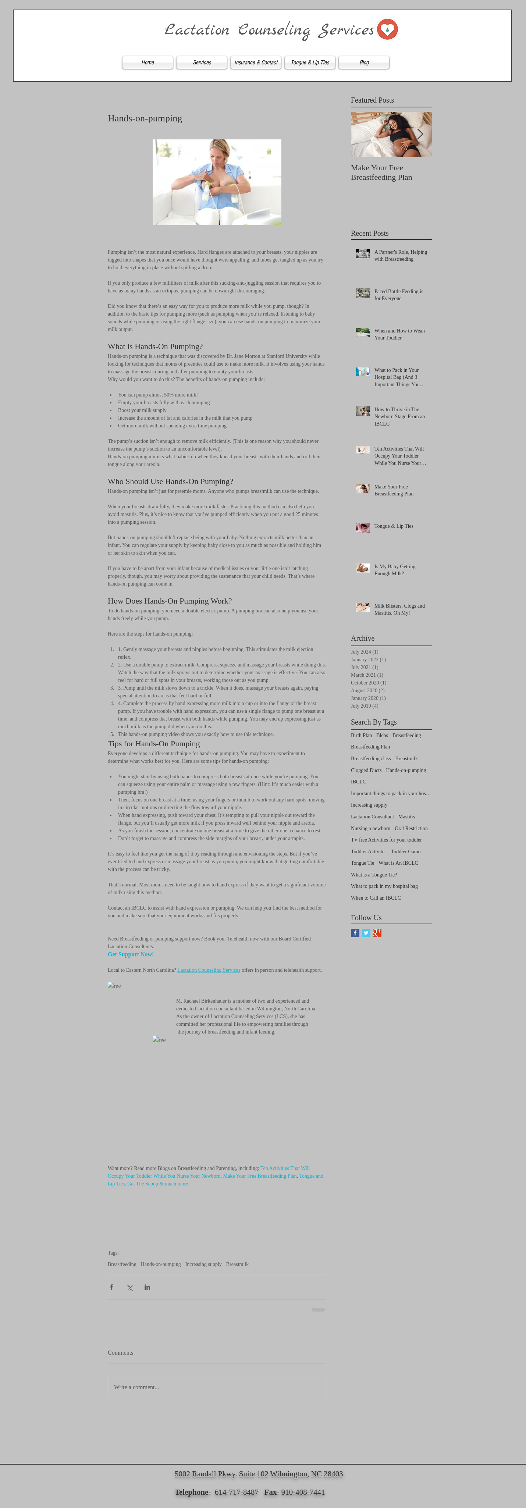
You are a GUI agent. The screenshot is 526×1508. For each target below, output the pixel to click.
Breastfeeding (122, 1264)
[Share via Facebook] (111, 1287)
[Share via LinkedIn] (147, 1287)
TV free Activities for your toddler (386, 840)
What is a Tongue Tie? (374, 875)
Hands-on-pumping (161, 1264)
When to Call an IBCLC (376, 898)
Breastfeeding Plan (370, 747)
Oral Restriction (411, 828)
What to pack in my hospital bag (384, 886)
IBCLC (358, 782)
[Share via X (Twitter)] (129, 1287)
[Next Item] (420, 134)
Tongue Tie (362, 863)
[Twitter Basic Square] (366, 933)
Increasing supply (203, 1264)
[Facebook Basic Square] (355, 933)
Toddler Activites (369, 851)
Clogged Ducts (366, 770)
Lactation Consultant (372, 816)
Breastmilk (237, 1264)
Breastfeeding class (371, 758)
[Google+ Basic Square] (377, 933)
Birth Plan (361, 735)
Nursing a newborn (370, 828)
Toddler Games (407, 851)
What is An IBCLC (398, 863)
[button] (202, 62)
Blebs (382, 735)
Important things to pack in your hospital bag (391, 793)
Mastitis (406, 816)
